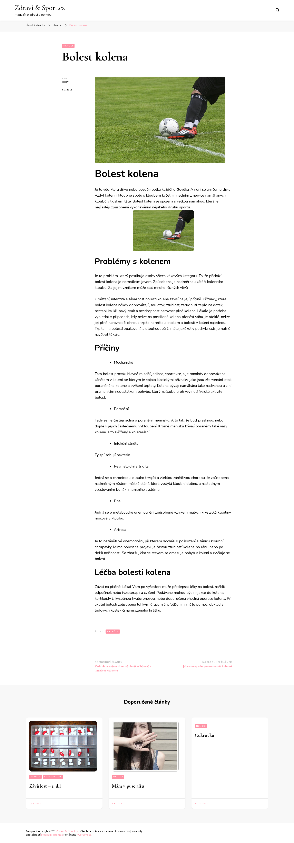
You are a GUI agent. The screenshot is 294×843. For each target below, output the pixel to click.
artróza (112, 631)
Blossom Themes (52, 835)
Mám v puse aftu (128, 786)
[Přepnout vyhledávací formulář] (277, 10)
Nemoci (68, 45)
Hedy (65, 82)
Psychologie (53, 776)
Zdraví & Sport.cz (40, 7)
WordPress (84, 835)
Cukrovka (204, 735)
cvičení (149, 592)
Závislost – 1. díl (45, 786)
